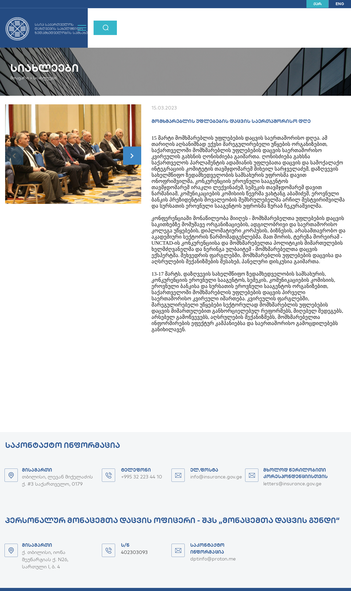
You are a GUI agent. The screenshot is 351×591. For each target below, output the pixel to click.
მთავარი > (21, 77)
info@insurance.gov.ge (216, 477)
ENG (340, 3)
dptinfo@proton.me (213, 559)
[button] (132, 156)
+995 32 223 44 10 (141, 477)
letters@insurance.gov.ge (292, 483)
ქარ (317, 3)
